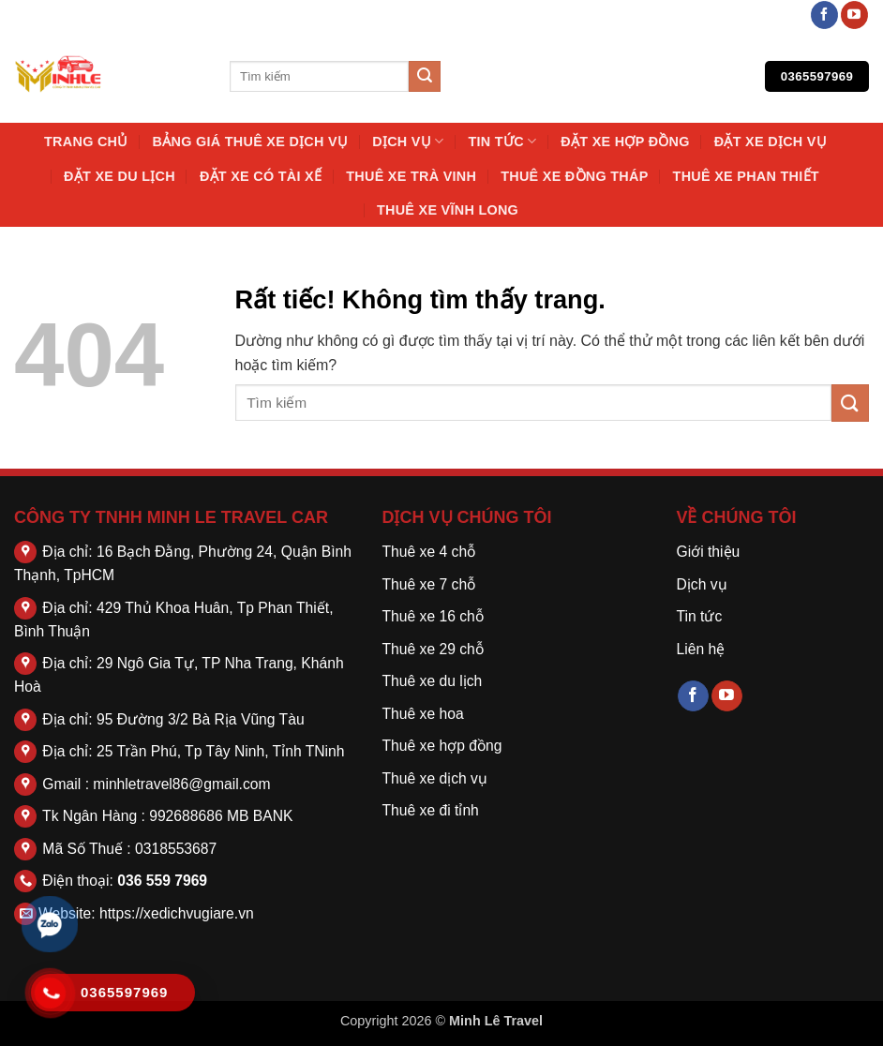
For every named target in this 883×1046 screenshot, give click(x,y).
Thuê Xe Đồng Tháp (574, 176)
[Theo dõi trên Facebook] (824, 15)
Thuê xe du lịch (432, 681)
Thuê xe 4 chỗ (429, 552)
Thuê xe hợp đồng (442, 746)
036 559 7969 (162, 881)
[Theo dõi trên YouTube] (854, 15)
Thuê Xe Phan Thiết (746, 176)
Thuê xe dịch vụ (434, 778)
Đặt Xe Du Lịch (119, 176)
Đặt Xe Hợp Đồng (625, 141)
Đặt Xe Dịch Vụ (770, 141)
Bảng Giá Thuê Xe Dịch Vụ (251, 141)
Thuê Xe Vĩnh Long (447, 209)
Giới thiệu (708, 552)
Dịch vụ (407, 141)
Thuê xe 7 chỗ (429, 584)
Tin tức (502, 141)
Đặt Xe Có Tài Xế (261, 176)
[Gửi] (425, 77)
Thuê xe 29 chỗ (433, 649)
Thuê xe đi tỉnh (430, 810)
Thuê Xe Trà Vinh (411, 176)
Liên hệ (700, 649)
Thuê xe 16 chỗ (433, 616)
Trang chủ (86, 141)
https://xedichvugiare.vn (176, 913)
